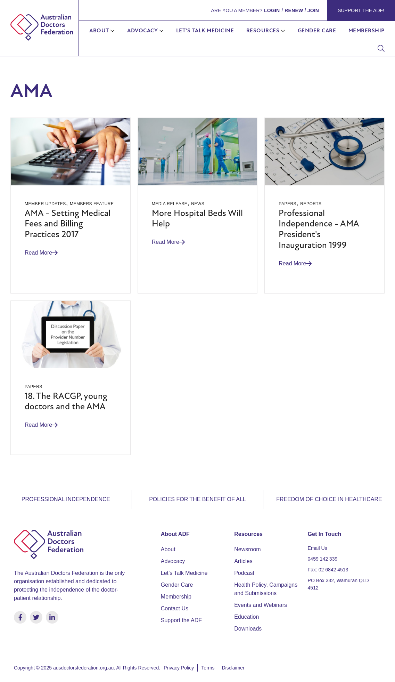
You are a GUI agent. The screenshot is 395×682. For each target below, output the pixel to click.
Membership (366, 31)
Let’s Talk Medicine (205, 31)
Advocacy (142, 31)
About (99, 31)
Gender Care (317, 31)
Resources (263, 31)
